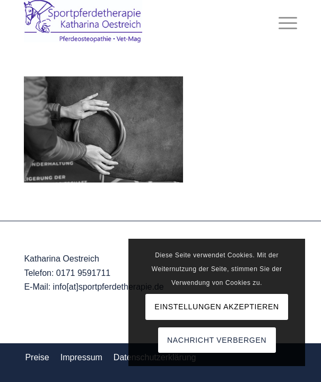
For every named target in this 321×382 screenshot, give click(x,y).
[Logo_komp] (133, 21)
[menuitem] (282, 21)
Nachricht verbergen (216, 340)
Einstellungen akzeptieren (216, 306)
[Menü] (282, 21)
